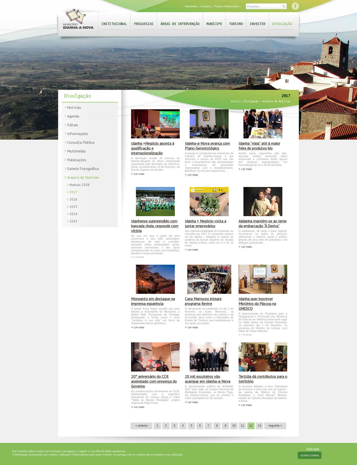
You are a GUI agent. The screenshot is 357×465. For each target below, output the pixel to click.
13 (259, 425)
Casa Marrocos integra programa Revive (203, 301)
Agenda (73, 116)
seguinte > (275, 425)
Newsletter (191, 6)
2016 (73, 199)
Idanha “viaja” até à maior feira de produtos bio (259, 146)
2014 (73, 214)
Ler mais (139, 173)
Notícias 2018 (79, 185)
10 (233, 425)
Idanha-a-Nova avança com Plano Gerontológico (207, 146)
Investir (257, 24)
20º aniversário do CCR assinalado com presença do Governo (154, 381)
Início (235, 101)
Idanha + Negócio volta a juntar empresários (205, 223)
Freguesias (143, 24)
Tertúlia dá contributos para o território (263, 379)
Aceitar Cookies (309, 455)
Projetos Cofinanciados (226, 6)
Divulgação (282, 24)
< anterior (141, 425)
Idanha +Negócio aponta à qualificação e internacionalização (152, 148)
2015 (73, 206)
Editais (72, 124)
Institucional (114, 24)
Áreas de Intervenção (180, 24)
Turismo (236, 24)
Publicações (76, 159)
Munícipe (214, 24)
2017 (73, 192)
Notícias (74, 107)
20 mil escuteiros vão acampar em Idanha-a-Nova (207, 379)
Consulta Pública (80, 142)
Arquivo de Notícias (83, 177)
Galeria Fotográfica (83, 168)
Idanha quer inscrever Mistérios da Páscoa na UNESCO (257, 303)
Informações (77, 133)
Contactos (205, 6)
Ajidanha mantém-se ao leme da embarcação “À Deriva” (262, 223)
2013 (73, 221)
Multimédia (76, 151)
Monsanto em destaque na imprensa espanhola (153, 301)
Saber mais (312, 448)
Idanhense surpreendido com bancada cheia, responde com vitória (154, 226)
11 (242, 425)
